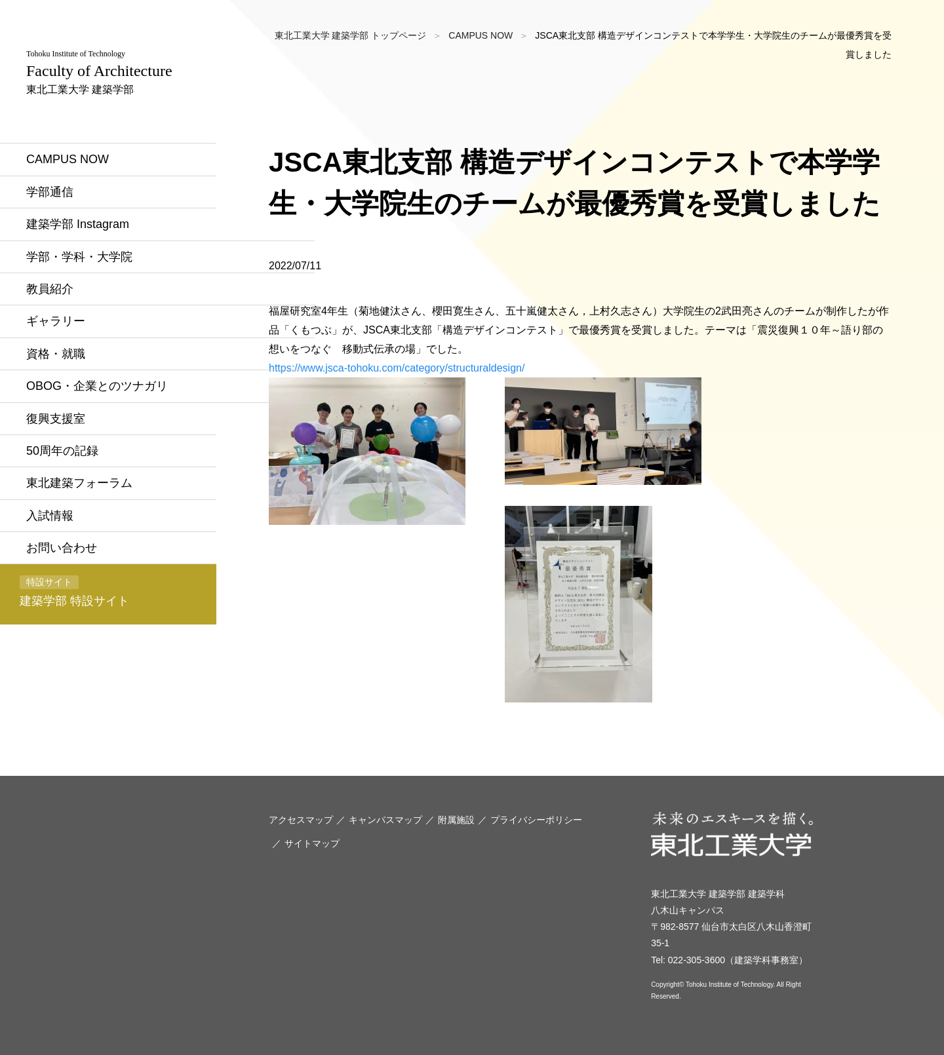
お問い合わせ (61, 547)
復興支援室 (55, 418)
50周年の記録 (62, 450)
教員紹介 (49, 289)
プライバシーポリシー (536, 820)
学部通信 (49, 192)
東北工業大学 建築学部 (99, 72)
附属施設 (456, 820)
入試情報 (49, 515)
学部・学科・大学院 (79, 256)
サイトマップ (312, 843)
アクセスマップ (301, 820)
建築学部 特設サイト (74, 591)
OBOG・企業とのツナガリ (97, 386)
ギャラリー (55, 321)
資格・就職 (55, 353)
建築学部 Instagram (77, 224)
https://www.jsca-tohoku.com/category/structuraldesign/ (396, 368)
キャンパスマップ (385, 820)
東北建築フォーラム (79, 482)
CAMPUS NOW (67, 159)
